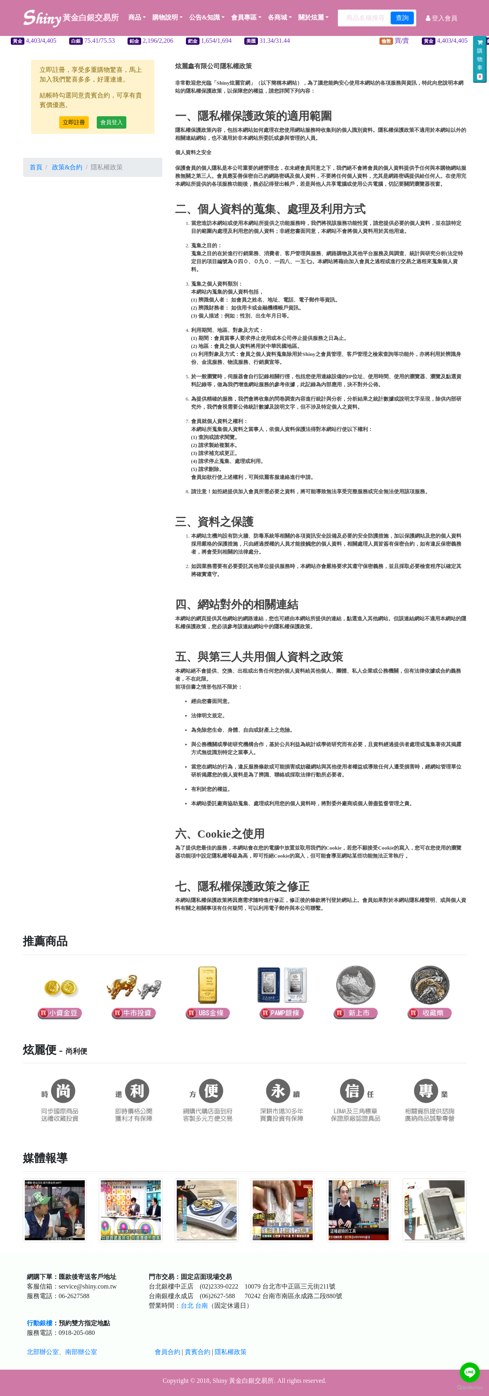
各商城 (277, 17)
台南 (201, 1305)
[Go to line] (470, 1372)
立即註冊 (74, 122)
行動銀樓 (39, 1323)
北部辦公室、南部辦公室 (62, 1351)
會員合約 (167, 1351)
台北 (187, 1305)
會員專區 (244, 17)
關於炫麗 (311, 17)
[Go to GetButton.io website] (470, 1387)
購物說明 (165, 17)
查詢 (402, 17)
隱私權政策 (231, 1351)
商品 (137, 17)
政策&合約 (67, 167)
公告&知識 (204, 17)
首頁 (36, 167)
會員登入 (111, 122)
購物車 (480, 60)
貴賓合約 (197, 1351)
